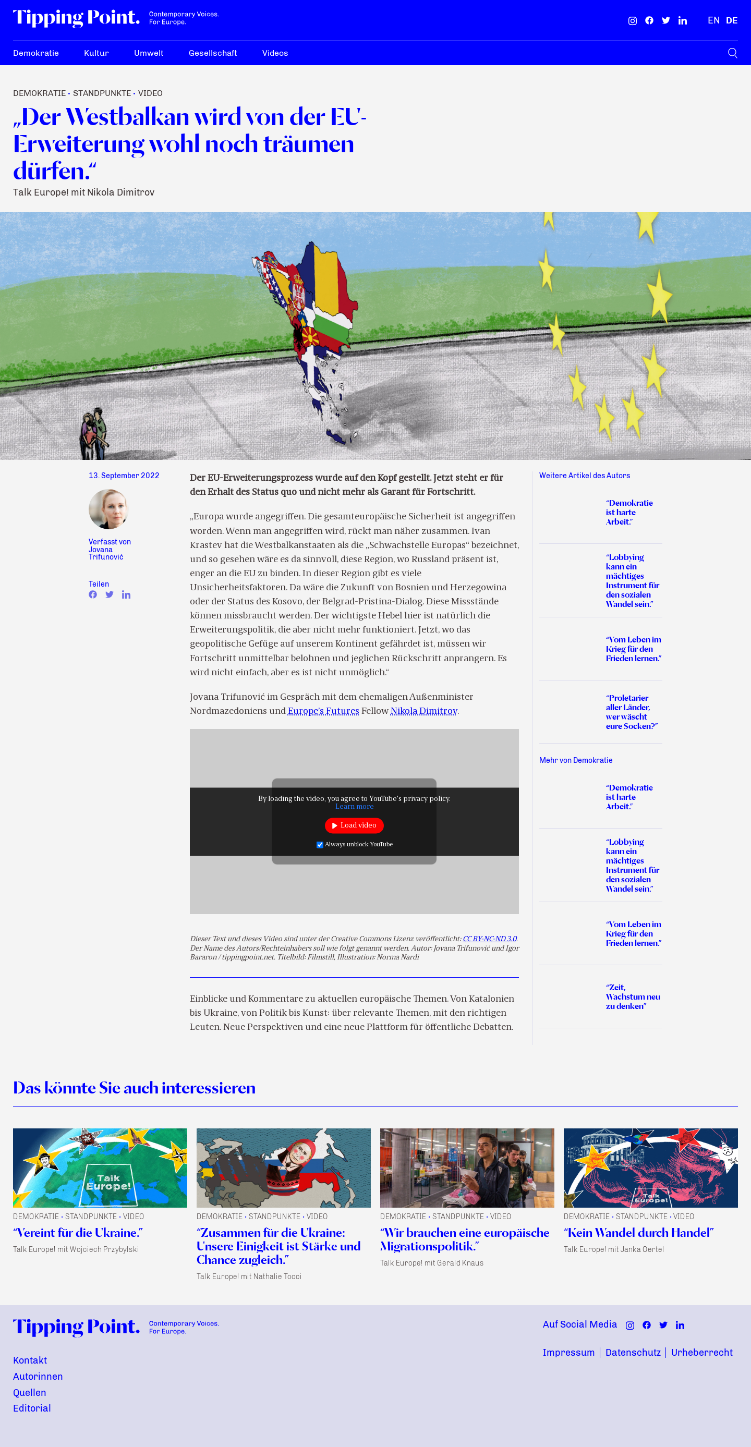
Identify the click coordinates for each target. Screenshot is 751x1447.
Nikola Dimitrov (424, 711)
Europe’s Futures (323, 711)
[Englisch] (714, 20)
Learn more (354, 806)
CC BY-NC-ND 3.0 (489, 939)
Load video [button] (359, 826)
